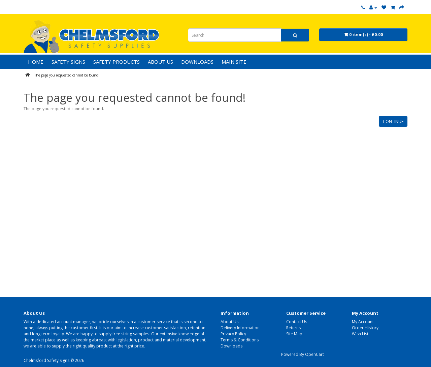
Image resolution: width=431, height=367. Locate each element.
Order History (365, 328)
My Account (363, 322)
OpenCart (314, 354)
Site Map (294, 334)
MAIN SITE (234, 61)
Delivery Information (240, 328)
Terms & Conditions (240, 340)
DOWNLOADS (197, 61)
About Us (229, 322)
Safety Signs (68, 61)
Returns (293, 328)
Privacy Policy (233, 334)
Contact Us (296, 322)
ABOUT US (160, 61)
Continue (393, 121)
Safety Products (116, 61)
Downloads (231, 346)
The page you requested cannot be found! (66, 75)
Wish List (360, 334)
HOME (35, 61)
